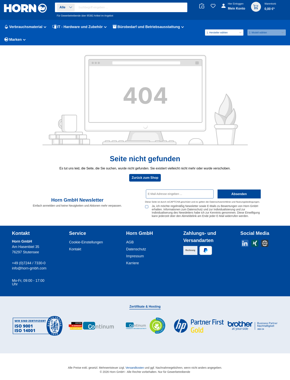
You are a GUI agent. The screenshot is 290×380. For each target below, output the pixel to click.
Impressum (135, 256)
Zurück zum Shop (145, 177)
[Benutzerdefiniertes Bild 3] (145, 325)
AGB (130, 242)
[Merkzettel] (213, 6)
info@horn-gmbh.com (29, 268)
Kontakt (75, 249)
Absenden (239, 194)
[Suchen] (182, 7)
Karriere (132, 263)
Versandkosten (135, 367)
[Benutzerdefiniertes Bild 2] (91, 325)
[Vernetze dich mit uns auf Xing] (254, 243)
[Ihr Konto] (233, 8)
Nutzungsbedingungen (247, 201)
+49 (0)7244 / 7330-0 (29, 263)
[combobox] (132, 7)
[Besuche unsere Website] (264, 243)
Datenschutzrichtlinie (220, 201)
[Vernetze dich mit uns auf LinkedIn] (244, 243)
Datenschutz (136, 249)
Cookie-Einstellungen (86, 242)
